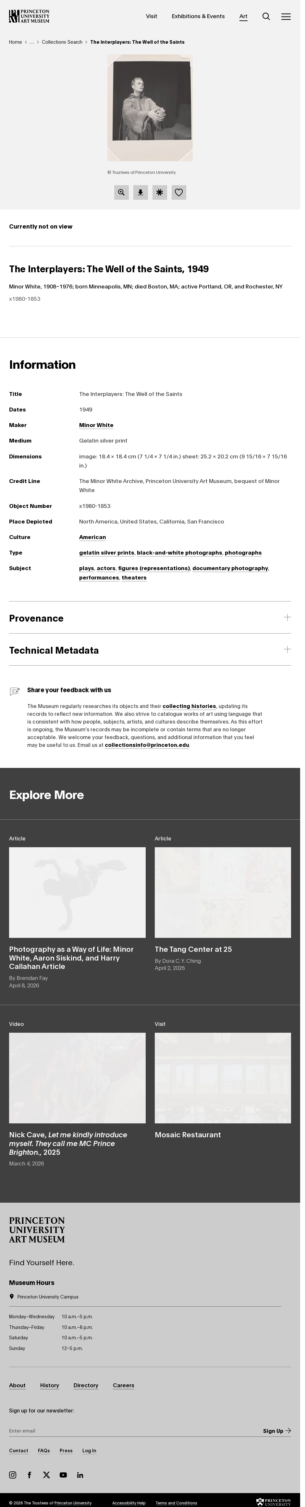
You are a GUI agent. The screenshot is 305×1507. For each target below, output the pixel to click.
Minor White (96, 424)
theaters (134, 577)
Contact (18, 1450)
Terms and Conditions (176, 1502)
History (49, 1385)
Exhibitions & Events (198, 15)
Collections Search (62, 42)
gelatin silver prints (106, 552)
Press (66, 1450)
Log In (89, 1450)
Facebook (29, 1475)
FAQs (44, 1450)
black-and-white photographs (179, 552)
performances (99, 577)
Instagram (12, 1475)
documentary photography (230, 567)
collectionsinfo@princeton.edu (147, 744)
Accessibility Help (129, 1502)
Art (243, 15)
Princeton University (73, 1502)
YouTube (63, 1475)
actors (106, 567)
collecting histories (189, 705)
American (92, 536)
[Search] (266, 16)
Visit (151, 15)
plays (86, 567)
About (17, 1385)
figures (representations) (154, 567)
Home (15, 42)
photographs (243, 552)
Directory (86, 1385)
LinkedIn (80, 1475)
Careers (123, 1385)
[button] (37, 1230)
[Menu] (286, 16)
